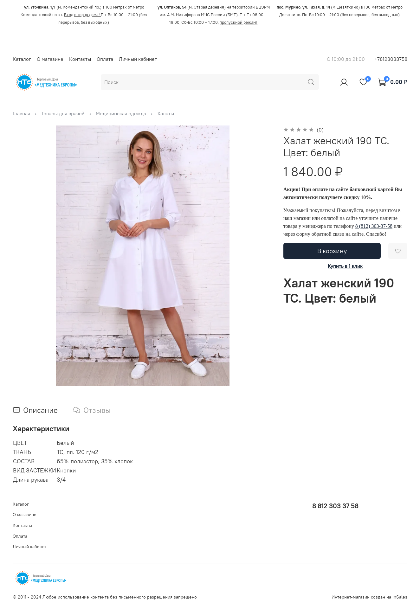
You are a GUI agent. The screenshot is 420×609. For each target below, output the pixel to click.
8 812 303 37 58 (335, 506)
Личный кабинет (138, 59)
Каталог (22, 59)
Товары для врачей (63, 113)
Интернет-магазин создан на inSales (369, 597)
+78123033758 (390, 59)
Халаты (165, 113)
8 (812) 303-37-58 (373, 226)
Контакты (80, 59)
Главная (21, 113)
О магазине (50, 59)
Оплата (105, 59)
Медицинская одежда (121, 113)
